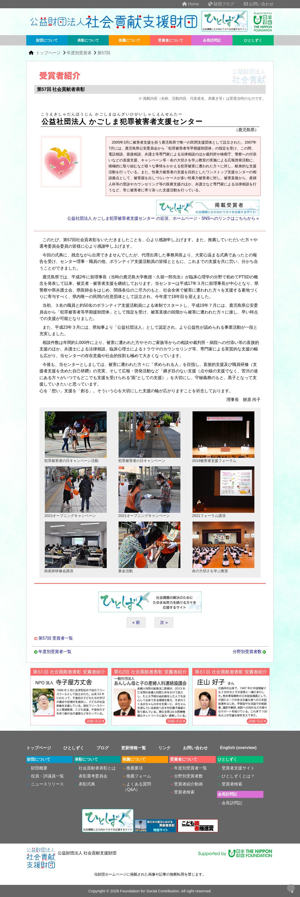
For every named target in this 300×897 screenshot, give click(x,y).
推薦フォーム (138, 776)
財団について (47, 40)
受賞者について (170, 40)
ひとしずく (253, 40)
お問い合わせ (255, 4)
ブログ (102, 748)
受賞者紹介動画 (188, 784)
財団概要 (39, 768)
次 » (164, 622)
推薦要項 (134, 768)
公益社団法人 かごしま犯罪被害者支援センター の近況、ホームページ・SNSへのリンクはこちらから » (163, 218)
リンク (164, 748)
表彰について (88, 40)
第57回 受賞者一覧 (55, 638)
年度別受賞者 (79, 53)
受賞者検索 (184, 792)
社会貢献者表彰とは (97, 768)
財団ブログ (217, 4)
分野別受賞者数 (247, 651)
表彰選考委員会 (93, 776)
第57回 (103, 53)
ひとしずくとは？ (238, 776)
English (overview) (238, 747)
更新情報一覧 (133, 748)
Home (186, 4)
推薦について (129, 40)
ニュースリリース (47, 784)
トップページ (49, 53)
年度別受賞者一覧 (54, 651)
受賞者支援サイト (238, 768)
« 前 (136, 622)
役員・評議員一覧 (47, 776)
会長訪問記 (212, 40)
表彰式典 (87, 784)
